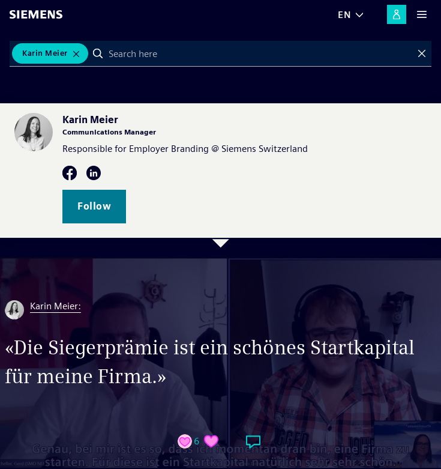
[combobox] (260, 53)
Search (97, 53)
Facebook (69, 173)
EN (344, 14)
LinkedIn (93, 173)
